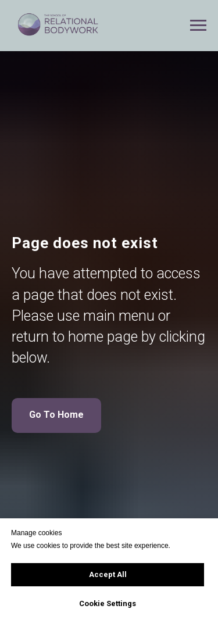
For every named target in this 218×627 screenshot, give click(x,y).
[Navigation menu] (198, 25)
